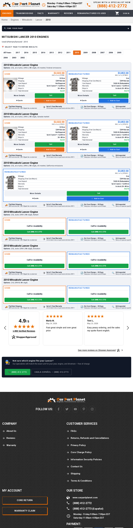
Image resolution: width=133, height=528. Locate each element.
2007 (102, 53)
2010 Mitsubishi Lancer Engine (21, 65)
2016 (26, 53)
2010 (77, 53)
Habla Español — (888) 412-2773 (52, 372)
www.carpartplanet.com (85, 497)
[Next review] (128, 328)
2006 (111, 53)
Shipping (73, 473)
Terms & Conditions (79, 480)
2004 (5, 58)
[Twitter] (67, 409)
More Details (19, 96)
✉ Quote (19, 100)
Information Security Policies (84, 459)
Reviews (8, 438)
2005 (119, 53)
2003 (14, 58)
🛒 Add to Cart (50, 100)
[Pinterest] (83, 409)
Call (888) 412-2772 (34, 232)
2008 (94, 53)
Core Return (25, 500)
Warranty (9, 445)
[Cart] (117, 13)
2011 (68, 53)
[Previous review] (5, 328)
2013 (51, 53)
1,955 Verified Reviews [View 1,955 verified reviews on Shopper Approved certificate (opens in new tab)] (24, 331)
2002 (22, 58)
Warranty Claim (24, 510)
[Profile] (126, 13)
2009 (85, 53)
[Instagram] (92, 409)
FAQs (71, 431)
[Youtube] (75, 409)
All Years (7, 53)
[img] (24, 326)
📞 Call (49, 95)
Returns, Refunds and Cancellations (87, 438)
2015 (35, 53)
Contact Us (74, 466)
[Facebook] (58, 409)
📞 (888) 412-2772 (17, 372)
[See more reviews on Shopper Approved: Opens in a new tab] (97, 350)
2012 (60, 53)
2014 (43, 53)
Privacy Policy (76, 445)
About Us (9, 431)
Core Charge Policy (79, 452)
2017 (18, 53)
